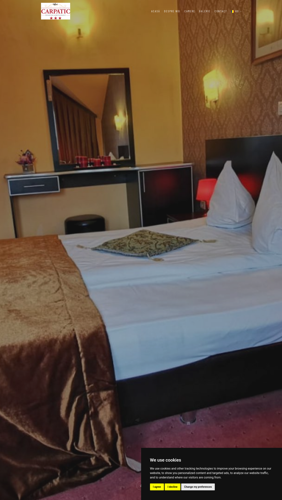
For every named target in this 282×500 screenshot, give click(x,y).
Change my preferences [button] (198, 486)
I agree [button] (157, 486)
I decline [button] (172, 486)
